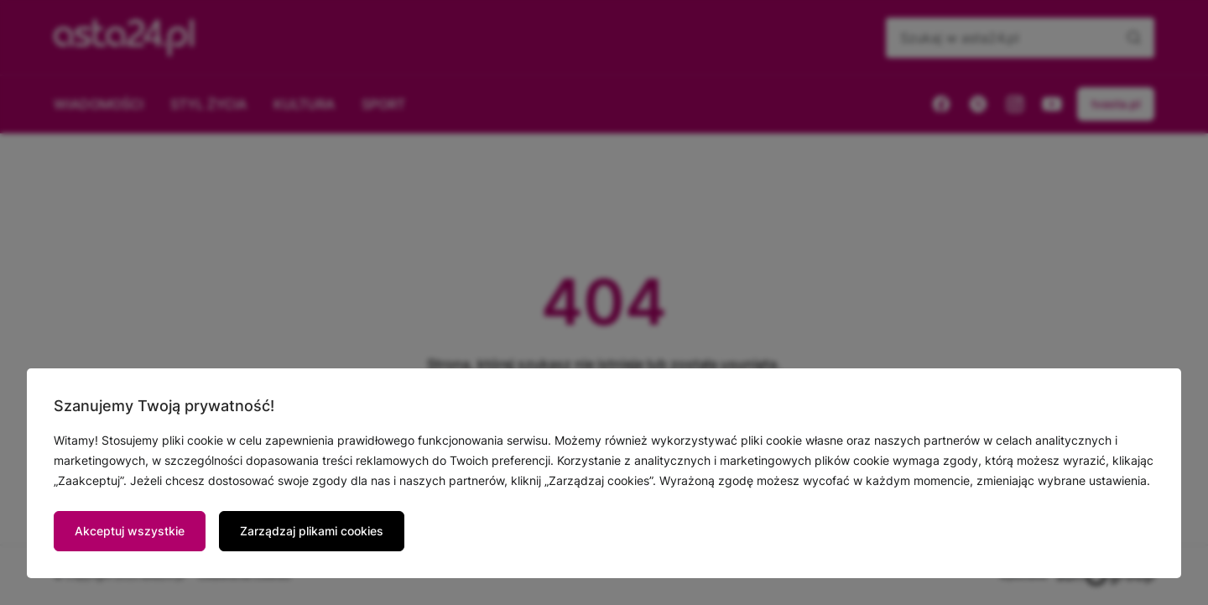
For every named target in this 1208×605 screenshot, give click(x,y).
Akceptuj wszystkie (130, 531)
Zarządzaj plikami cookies (311, 531)
